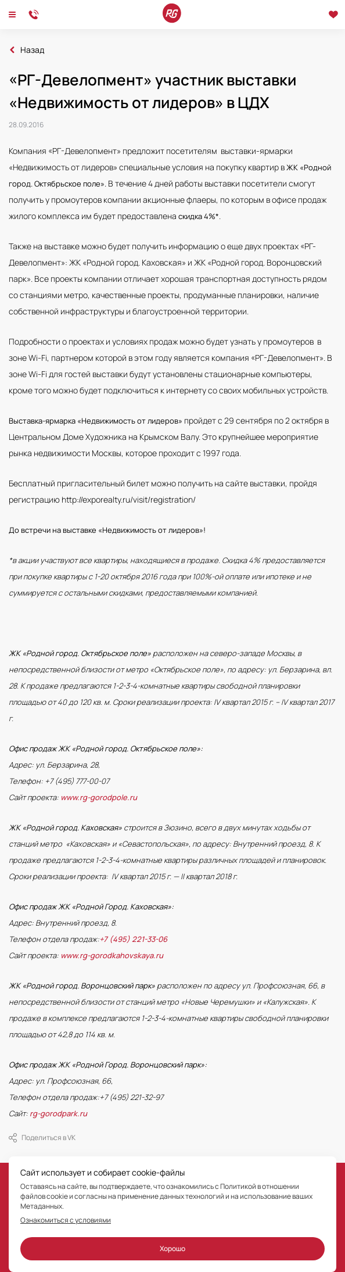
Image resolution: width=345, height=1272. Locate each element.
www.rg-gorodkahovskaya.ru (111, 955)
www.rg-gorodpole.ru (98, 797)
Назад (32, 50)
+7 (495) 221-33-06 (133, 939)
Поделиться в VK (42, 1137)
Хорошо (172, 1248)
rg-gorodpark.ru (58, 1113)
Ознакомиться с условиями (65, 1220)
